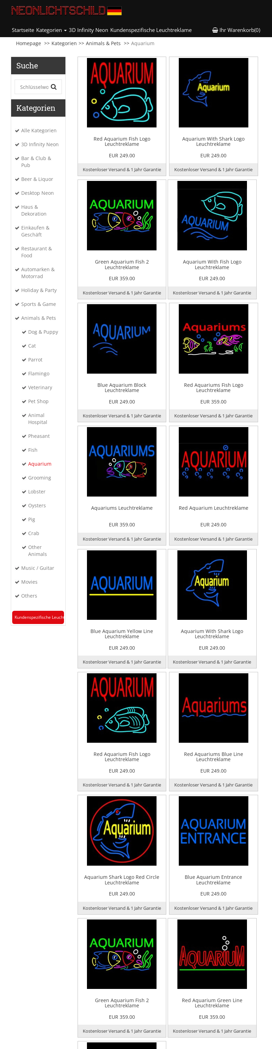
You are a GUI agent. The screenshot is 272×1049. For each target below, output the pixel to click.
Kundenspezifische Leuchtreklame (151, 29)
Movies (29, 581)
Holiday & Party (39, 290)
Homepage (28, 43)
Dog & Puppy (43, 331)
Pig (31, 519)
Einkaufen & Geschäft (35, 231)
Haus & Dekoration (34, 210)
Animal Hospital (37, 418)
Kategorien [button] (51, 29)
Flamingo (38, 373)
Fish (33, 450)
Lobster (37, 491)
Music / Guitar (37, 568)
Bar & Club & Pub (36, 161)
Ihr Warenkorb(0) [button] (236, 29)
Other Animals (37, 550)
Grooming (39, 477)
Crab (33, 533)
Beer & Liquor (37, 179)
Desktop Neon (37, 193)
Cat (32, 345)
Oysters (37, 505)
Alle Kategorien (39, 130)
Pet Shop (38, 401)
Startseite (23, 29)
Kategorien (64, 43)
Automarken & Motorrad (38, 273)
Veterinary (40, 387)
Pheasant (39, 436)
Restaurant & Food (36, 252)
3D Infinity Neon (88, 29)
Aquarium (39, 463)
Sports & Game (38, 304)
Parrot (35, 359)
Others (29, 595)
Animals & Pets (103, 43)
